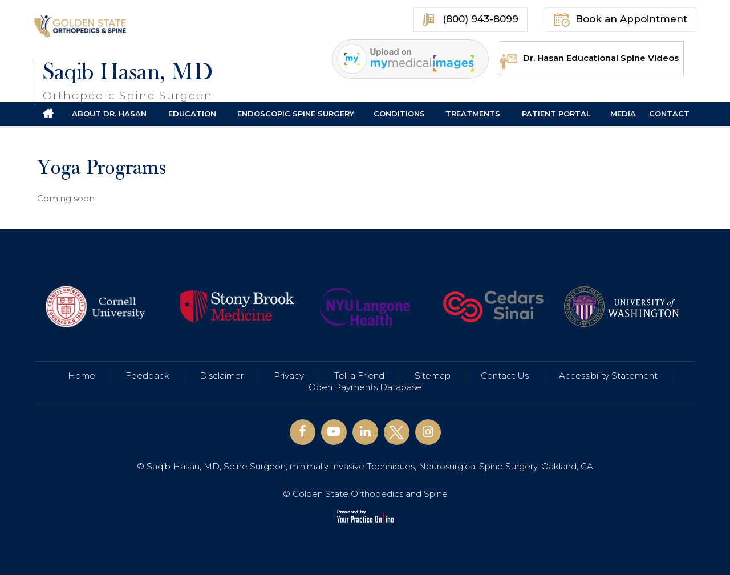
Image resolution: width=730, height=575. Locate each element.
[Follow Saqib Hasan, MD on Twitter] (396, 432)
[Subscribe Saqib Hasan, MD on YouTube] (334, 432)
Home (81, 375)
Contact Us (505, 375)
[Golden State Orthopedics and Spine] (81, 25)
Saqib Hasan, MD (128, 80)
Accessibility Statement (608, 375)
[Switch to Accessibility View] (17, 549)
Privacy (289, 375)
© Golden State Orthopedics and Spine (365, 493)
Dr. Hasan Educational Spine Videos (589, 57)
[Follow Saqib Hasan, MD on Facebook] (302, 432)
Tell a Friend (359, 375)
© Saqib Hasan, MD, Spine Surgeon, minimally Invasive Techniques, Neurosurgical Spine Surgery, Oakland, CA (365, 466)
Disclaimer (222, 375)
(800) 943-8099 (470, 19)
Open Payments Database (365, 387)
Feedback (147, 375)
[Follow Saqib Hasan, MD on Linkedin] (365, 432)
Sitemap (433, 375)
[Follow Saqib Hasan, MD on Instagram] (428, 432)
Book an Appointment (620, 20)
